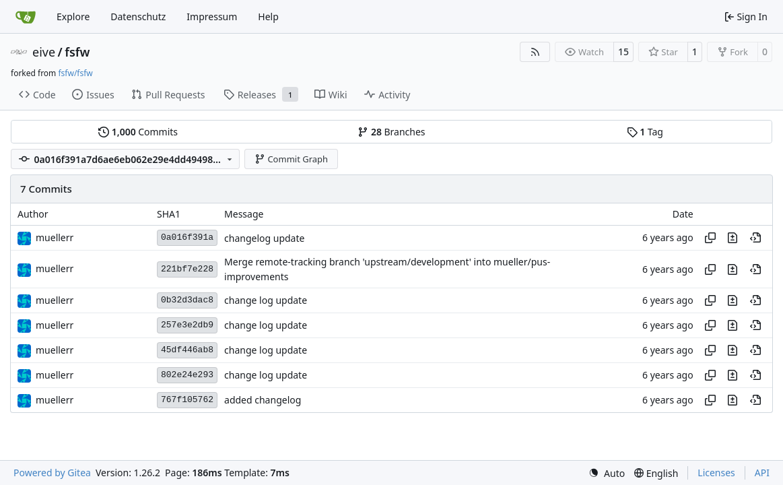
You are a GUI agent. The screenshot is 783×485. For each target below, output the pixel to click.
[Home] (25, 17)
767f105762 (187, 400)
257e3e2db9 (187, 325)
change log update (265, 300)
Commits (138, 131)
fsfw (77, 52)
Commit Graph (291, 159)
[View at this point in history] (755, 238)
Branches (391, 131)
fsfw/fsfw (75, 73)
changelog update (264, 238)
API (762, 472)
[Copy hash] (710, 238)
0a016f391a (187, 237)
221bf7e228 (187, 269)
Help (268, 16)
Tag (645, 131)
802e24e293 (187, 375)
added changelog (262, 400)
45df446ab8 (187, 350)
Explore (73, 16)
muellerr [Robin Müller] (54, 237)
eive (43, 52)
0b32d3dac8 (187, 300)
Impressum (211, 16)
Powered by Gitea (52, 472)
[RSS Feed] (535, 52)
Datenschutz (138, 16)
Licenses (716, 472)
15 (623, 51)
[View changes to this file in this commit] (732, 238)
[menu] (606, 473)
